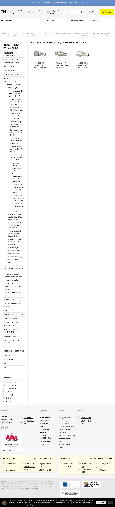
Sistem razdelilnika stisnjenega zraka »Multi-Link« (14, 268)
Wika (5, 363)
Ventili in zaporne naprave (11, 341)
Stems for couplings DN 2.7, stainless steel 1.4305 (18, 167)
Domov (3, 34)
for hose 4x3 (11, 382)
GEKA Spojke (9, 283)
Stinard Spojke (12, 88)
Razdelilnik (8, 347)
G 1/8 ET (9, 391)
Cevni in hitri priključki (13, 314)
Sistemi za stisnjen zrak (13, 66)
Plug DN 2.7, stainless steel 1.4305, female (18, 207)
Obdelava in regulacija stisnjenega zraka (12, 61)
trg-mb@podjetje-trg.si (87, 469)
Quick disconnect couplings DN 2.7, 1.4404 (16, 132)
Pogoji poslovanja (65, 418)
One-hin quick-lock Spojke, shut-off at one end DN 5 (15, 216)
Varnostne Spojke (13, 253)
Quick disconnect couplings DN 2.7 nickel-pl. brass (16, 115)
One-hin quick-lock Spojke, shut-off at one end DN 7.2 (15, 225)
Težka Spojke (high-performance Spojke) (14, 249)
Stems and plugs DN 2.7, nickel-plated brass (16, 124)
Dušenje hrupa (9, 70)
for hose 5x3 (11, 385)
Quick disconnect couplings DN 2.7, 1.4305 (16, 148)
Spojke (23, 34)
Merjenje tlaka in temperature (10, 54)
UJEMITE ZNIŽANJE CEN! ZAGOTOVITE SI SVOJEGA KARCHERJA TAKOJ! (57, 3)
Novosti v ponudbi (65, 444)
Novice (61, 447)
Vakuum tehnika (10, 336)
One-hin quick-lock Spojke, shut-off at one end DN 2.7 (15, 93)
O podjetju (62, 432)
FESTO (5, 368)
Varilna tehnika (10, 319)
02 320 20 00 (86, 463)
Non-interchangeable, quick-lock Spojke (14, 258)
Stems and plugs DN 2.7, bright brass (17, 108)
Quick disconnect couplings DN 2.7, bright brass (16, 101)
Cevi (5, 310)
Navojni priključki (11, 74)
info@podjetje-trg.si (29, 422)
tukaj (53, 503)
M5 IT (8, 401)
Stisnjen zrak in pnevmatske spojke (12, 83)
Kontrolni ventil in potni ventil (11, 330)
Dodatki (9, 262)
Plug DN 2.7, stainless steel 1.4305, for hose (18, 188)
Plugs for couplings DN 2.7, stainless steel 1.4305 (17, 177)
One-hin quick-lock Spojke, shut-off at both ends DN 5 (15, 233)
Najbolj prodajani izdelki (67, 435)
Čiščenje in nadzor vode (13, 351)
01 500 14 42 (28, 418)
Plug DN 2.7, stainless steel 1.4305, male (18, 197)
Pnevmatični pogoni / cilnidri (12, 305)
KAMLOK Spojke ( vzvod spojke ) (13, 288)
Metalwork (8, 359)
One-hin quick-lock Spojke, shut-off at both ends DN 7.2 (15, 241)
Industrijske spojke (11, 280)
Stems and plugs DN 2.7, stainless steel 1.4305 (16, 157)
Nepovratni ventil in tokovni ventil (12, 324)
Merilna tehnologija (12, 300)
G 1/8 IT (9, 395)
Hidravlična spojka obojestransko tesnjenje (13, 275)
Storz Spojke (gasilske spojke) (12, 293)
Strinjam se (101, 503)
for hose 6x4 (11, 388)
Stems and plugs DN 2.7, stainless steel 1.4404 (16, 140)
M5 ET (9, 398)
